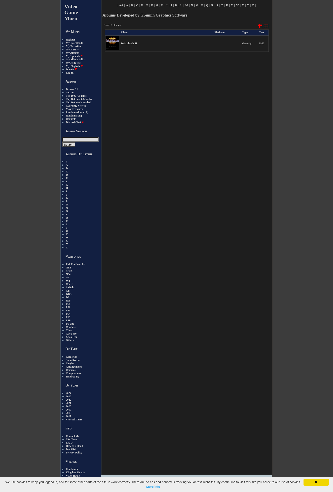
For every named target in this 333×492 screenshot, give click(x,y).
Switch (70, 287)
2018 (68, 412)
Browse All (72, 89)
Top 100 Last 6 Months (79, 99)
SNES (69, 270)
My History (72, 49)
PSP (68, 320)
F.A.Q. (69, 442)
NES (68, 267)
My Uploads (74, 56)
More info (153, 486)
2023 (68, 396)
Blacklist (71, 449)
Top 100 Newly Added (78, 102)
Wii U (69, 284)
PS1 (68, 303)
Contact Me (72, 436)
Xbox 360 (71, 333)
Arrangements (74, 366)
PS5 (68, 317)
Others (70, 340)
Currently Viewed (76, 105)
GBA (69, 294)
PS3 (68, 310)
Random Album (75, 112)
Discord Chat (75, 122)
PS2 (68, 307)
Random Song (74, 115)
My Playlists (74, 66)
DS (67, 297)
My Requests (73, 62)
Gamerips (71, 356)
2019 (68, 409)
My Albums (72, 52)
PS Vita (70, 323)
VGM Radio (73, 475)
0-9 (121, 5)
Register (70, 39)
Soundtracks (73, 360)
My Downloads (74, 42)
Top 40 (70, 92)
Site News (71, 439)
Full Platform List (76, 264)
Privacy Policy (74, 452)
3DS (68, 300)
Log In (70, 72)
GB (68, 290)
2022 (68, 399)
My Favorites (73, 46)
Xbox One (71, 336)
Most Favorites (74, 109)
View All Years (74, 419)
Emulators (72, 469)
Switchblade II (129, 43)
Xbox (69, 330)
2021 (68, 403)
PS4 (68, 313)
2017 (68, 416)
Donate (71, 69)
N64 (68, 274)
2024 (68, 393)
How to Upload (74, 446)
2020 (68, 406)
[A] (86, 112)
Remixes (70, 370)
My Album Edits (75, 59)
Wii (68, 280)
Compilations (73, 373)
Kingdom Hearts (75, 472)
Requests (71, 118)
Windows (71, 327)
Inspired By (72, 376)
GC (68, 277)
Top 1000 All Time (76, 95)
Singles (70, 363)
